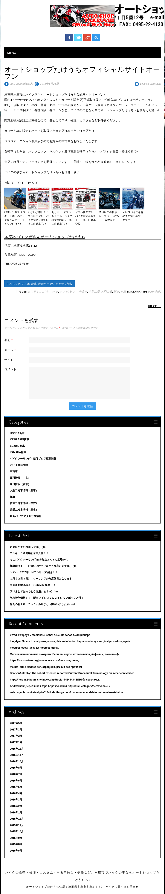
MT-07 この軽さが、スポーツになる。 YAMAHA (109, 216)
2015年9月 (16, 837)
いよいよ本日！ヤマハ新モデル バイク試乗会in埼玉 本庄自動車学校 (38, 218)
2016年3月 (16, 799)
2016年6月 (16, 780)
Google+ (87, 37)
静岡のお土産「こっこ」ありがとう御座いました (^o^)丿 (43, 604)
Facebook (69, 37)
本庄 (123, 291)
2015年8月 (16, 844)
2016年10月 (17, 761)
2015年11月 (17, 825)
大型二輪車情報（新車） (24, 490)
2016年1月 (16, 812)
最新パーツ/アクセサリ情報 (55, 284)
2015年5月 (16, 850)
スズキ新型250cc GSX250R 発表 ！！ (33, 585)
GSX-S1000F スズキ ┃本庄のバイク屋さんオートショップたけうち (15, 218)
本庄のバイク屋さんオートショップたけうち (44, 236)
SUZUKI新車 (17, 445)
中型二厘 (94, 291)
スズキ (44, 291)
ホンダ (64, 291)
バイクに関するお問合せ (122, 886)
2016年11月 (17, 755)
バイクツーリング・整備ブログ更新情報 (33, 458)
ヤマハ (73, 291)
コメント (10, 369)
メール (10, 350)
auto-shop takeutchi (21, 84)
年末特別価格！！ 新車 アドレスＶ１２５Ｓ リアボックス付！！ (48, 597)
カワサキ (33, 291)
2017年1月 (16, 742)
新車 (34, 284)
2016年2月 (16, 806)
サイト (8, 360)
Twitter (78, 37)
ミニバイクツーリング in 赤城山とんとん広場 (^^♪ (39, 559)
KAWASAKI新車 (19, 439)
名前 (9, 340)
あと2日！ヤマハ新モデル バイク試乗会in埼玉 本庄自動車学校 (62, 218)
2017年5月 (16, 723)
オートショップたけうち (59, 94)
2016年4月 (16, 793)
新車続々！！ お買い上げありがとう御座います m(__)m (43, 565)
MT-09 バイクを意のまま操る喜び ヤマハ (132, 216)
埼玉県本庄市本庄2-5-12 (85, 886)
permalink (154, 291)
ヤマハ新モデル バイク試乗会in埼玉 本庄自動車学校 (85, 218)
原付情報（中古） (20, 477)
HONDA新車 (17, 433)
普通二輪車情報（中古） (24, 503)
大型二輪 (106, 291)
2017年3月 (16, 729)
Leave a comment (150, 84)
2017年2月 (16, 735)
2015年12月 (17, 818)
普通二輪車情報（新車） (24, 509)
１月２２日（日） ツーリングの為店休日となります (41, 578)
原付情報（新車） (20, 484)
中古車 (25, 284)
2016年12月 (17, 748)
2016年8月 (16, 767)
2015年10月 (17, 831)
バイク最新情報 (19, 465)
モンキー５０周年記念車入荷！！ (29, 553)
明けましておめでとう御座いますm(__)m (34, 591)
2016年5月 (16, 786)
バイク (54, 291)
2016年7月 (16, 774)
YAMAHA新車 (18, 452)
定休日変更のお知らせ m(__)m (28, 546)
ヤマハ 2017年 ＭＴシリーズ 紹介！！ (34, 572)
